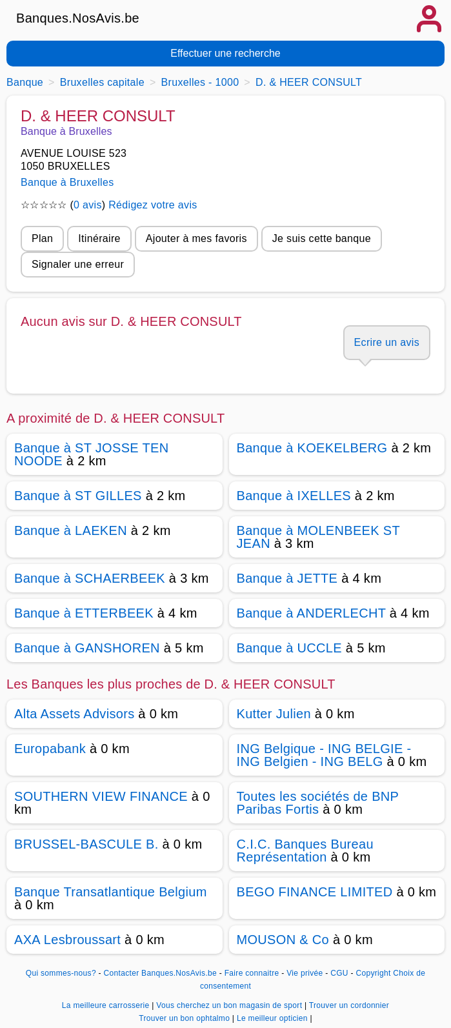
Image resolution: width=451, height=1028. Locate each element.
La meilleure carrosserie (107, 1005)
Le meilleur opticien (273, 1018)
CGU (339, 973)
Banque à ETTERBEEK (84, 613)
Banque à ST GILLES (78, 496)
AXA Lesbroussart (67, 939)
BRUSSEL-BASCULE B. (86, 844)
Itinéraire (99, 238)
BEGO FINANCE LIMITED (315, 892)
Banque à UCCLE (289, 648)
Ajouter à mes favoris (196, 238)
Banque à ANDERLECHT (311, 613)
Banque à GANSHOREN (87, 648)
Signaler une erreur (78, 264)
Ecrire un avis (386, 342)
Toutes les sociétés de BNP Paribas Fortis (318, 802)
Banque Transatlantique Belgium (110, 892)
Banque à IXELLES (294, 496)
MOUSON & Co (283, 939)
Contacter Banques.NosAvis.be (160, 973)
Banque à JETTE (287, 578)
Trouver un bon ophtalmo (185, 1018)
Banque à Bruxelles (67, 182)
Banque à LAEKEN (70, 530)
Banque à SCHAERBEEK (89, 578)
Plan (42, 238)
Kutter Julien (274, 714)
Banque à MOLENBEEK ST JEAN (318, 536)
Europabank (50, 748)
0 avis (88, 204)
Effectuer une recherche (225, 53)
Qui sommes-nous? (61, 973)
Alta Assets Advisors (74, 714)
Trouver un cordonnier (349, 1005)
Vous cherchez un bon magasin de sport (230, 1005)
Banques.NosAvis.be (77, 18)
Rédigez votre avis (152, 204)
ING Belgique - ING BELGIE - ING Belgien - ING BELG (324, 755)
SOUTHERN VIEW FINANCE (101, 796)
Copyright (373, 973)
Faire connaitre (252, 973)
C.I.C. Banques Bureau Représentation (305, 850)
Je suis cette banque (321, 238)
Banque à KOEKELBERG (312, 448)
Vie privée (304, 973)
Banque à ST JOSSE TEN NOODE (91, 454)
